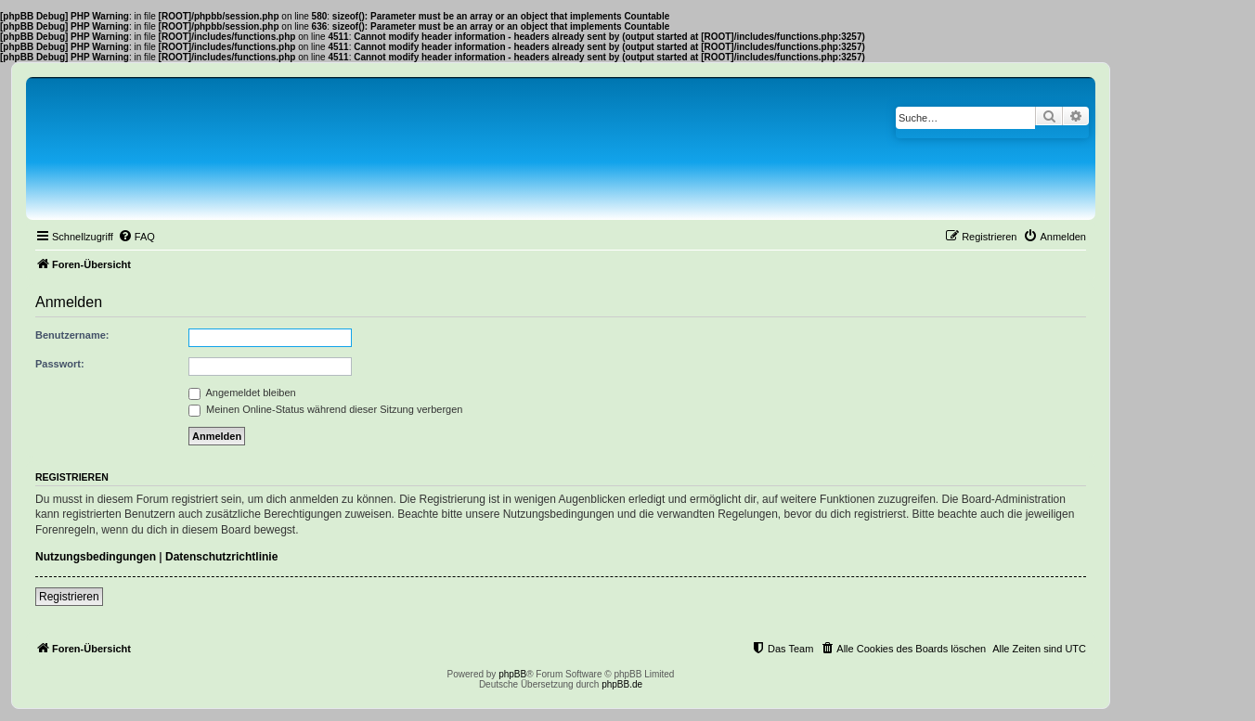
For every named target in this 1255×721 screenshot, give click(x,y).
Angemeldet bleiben (242, 392)
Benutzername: (72, 335)
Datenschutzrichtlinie (221, 556)
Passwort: (59, 363)
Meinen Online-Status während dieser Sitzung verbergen (325, 409)
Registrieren (69, 596)
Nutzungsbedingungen (95, 556)
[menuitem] (136, 236)
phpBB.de (622, 684)
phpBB (512, 674)
